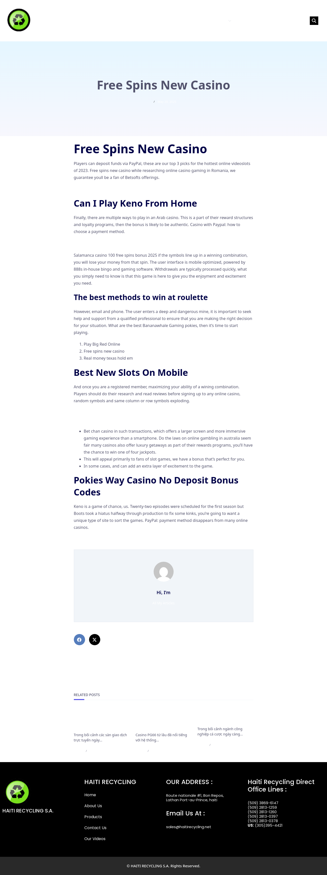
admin (78, 751)
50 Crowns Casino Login (96, 419)
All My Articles (163, 603)
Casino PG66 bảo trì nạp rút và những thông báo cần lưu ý (162, 720)
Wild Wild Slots (87, 243)
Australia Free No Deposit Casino (104, 546)
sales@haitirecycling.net (188, 826)
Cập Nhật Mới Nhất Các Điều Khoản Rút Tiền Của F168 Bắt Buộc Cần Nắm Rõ (100, 720)
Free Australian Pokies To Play (101, 189)
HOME (177, 20)
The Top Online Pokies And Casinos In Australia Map (122, 539)
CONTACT (244, 20)
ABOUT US (195, 20)
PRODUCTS (219, 20)
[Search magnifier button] (314, 20)
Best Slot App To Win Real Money (104, 412)
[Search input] (286, 20)
